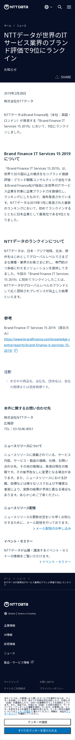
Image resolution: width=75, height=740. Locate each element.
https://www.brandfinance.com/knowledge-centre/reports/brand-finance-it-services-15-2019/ (37, 345)
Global (22, 613)
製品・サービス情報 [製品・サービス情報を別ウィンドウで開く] (16, 662)
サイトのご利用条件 (15, 688)
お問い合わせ (47, 682)
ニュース (21, 25)
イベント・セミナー (56, 562)
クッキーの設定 (37, 722)
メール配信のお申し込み (53, 528)
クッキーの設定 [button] (23, 711)
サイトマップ (11, 682)
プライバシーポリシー (52, 688)
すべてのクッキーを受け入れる (37, 730)
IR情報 (8, 635)
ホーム (7, 25)
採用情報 (9, 644)
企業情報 (9, 625)
